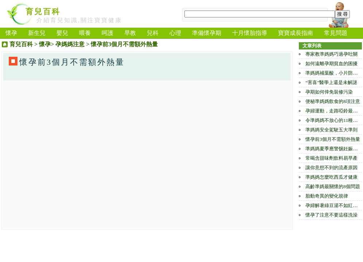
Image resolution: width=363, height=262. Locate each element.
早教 (130, 33)
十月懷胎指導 (249, 33)
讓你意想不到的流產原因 (331, 167)
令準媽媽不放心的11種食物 (333, 120)
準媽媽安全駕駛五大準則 (331, 129)
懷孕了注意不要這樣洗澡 (331, 215)
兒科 (153, 33)
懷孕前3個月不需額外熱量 (332, 139)
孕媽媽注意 (70, 44)
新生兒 (37, 33)
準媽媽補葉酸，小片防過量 (333, 73)
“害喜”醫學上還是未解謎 (331, 82)
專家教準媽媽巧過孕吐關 (331, 54)
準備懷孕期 (206, 33)
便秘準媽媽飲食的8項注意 (332, 101)
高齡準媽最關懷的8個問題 (332, 186)
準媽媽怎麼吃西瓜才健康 (331, 177)
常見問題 (335, 33)
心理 (175, 33)
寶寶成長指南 (295, 33)
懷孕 (11, 33)
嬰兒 (62, 33)
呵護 (107, 33)
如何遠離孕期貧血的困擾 (331, 63)
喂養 (85, 33)
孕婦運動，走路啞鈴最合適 (333, 111)
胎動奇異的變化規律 (326, 196)
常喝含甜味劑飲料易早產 (331, 158)
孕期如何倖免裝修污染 (329, 92)
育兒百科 (43, 11)
